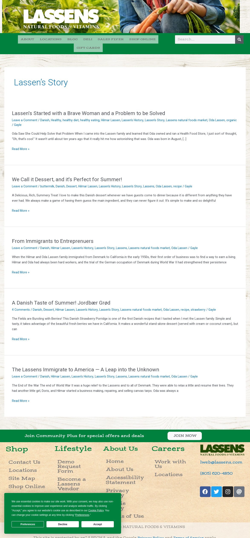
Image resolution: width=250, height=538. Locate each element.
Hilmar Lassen (112, 112)
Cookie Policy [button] (96, 510)
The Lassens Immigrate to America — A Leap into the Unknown (88, 361)
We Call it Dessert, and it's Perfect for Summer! (68, 171)
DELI (73, 39)
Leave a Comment (25, 112)
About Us (123, 440)
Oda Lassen (221, 112)
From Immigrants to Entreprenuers (54, 232)
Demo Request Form (76, 452)
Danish (45, 112)
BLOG (59, 39)
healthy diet (71, 112)
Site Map (16, 463)
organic (17, 116)
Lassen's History (134, 112)
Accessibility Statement (117, 464)
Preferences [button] (82, 514)
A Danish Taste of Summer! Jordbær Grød (63, 294)
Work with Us (167, 452)
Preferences (27, 524)
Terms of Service (190, 506)
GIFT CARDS (154, 39)
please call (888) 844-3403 (186, 517)
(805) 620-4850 (213, 465)
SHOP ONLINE (125, 39)
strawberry (203, 301)
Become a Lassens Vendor (74, 459)
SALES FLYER (95, 39)
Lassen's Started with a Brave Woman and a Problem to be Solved (91, 105)
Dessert (72, 178)
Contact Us (18, 453)
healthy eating (90, 112)
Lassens (153, 178)
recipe (182, 178)
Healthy (57, 112)
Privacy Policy (119, 471)
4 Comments (21, 301)
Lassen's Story (157, 112)
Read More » (20, 141)
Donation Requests (75, 471)
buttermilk (48, 178)
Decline (62, 524)
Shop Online (19, 469)
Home (110, 452)
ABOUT (16, 39)
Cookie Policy (118, 476)
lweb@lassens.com (217, 454)
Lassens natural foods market (190, 112)
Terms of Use (117, 482)
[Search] (239, 39)
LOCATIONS (39, 39)
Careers (63, 466)
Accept (97, 524)
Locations (17, 458)
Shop (17, 440)
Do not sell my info (125, 533)
